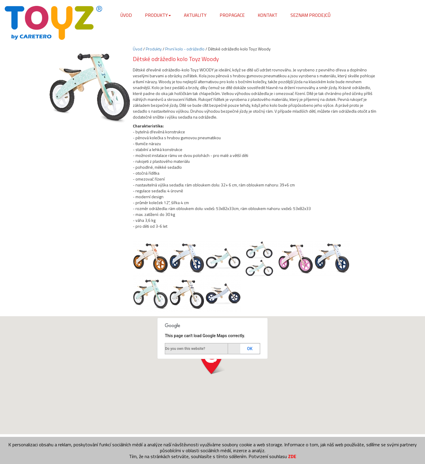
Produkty (158, 15)
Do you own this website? (185, 349)
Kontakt (267, 15)
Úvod (126, 15)
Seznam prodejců (310, 15)
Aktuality (195, 15)
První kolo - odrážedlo (185, 49)
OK (250, 348)
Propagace (232, 15)
